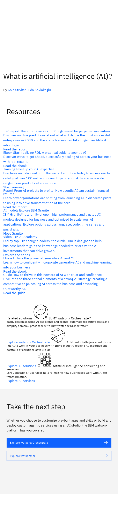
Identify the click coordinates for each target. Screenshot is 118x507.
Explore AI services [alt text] (21, 381)
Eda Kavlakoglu (39, 90)
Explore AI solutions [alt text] (22, 366)
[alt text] (57, 140)
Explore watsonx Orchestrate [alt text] (29, 342)
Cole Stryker (17, 90)
